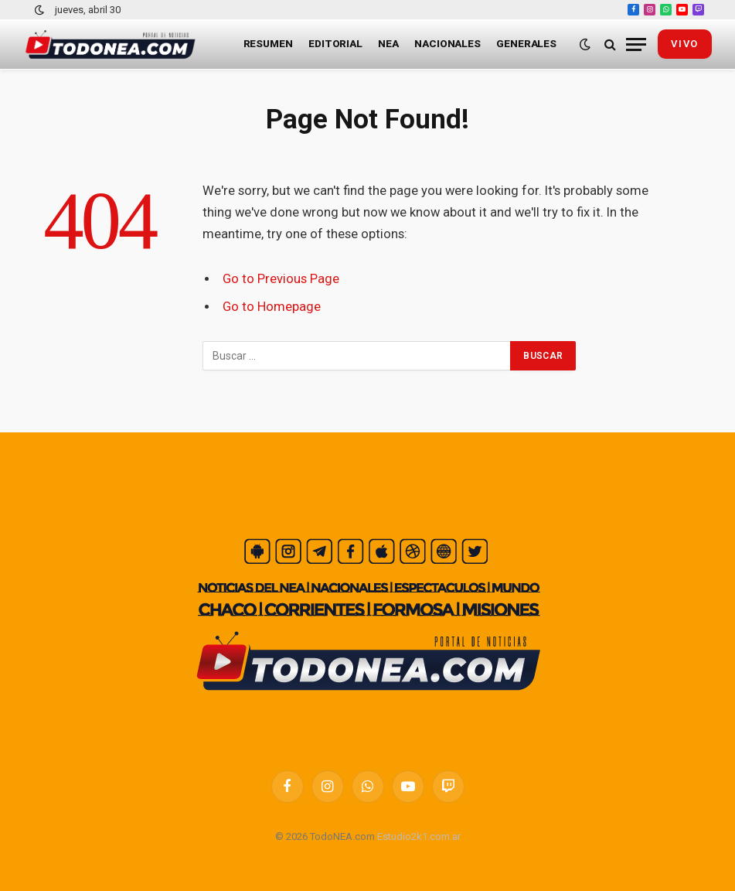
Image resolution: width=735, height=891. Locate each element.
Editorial (335, 43)
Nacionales (447, 43)
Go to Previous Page (281, 278)
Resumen (268, 43)
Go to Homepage (272, 306)
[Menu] (636, 44)
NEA (388, 43)
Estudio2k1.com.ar (419, 836)
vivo (685, 44)
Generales (526, 43)
